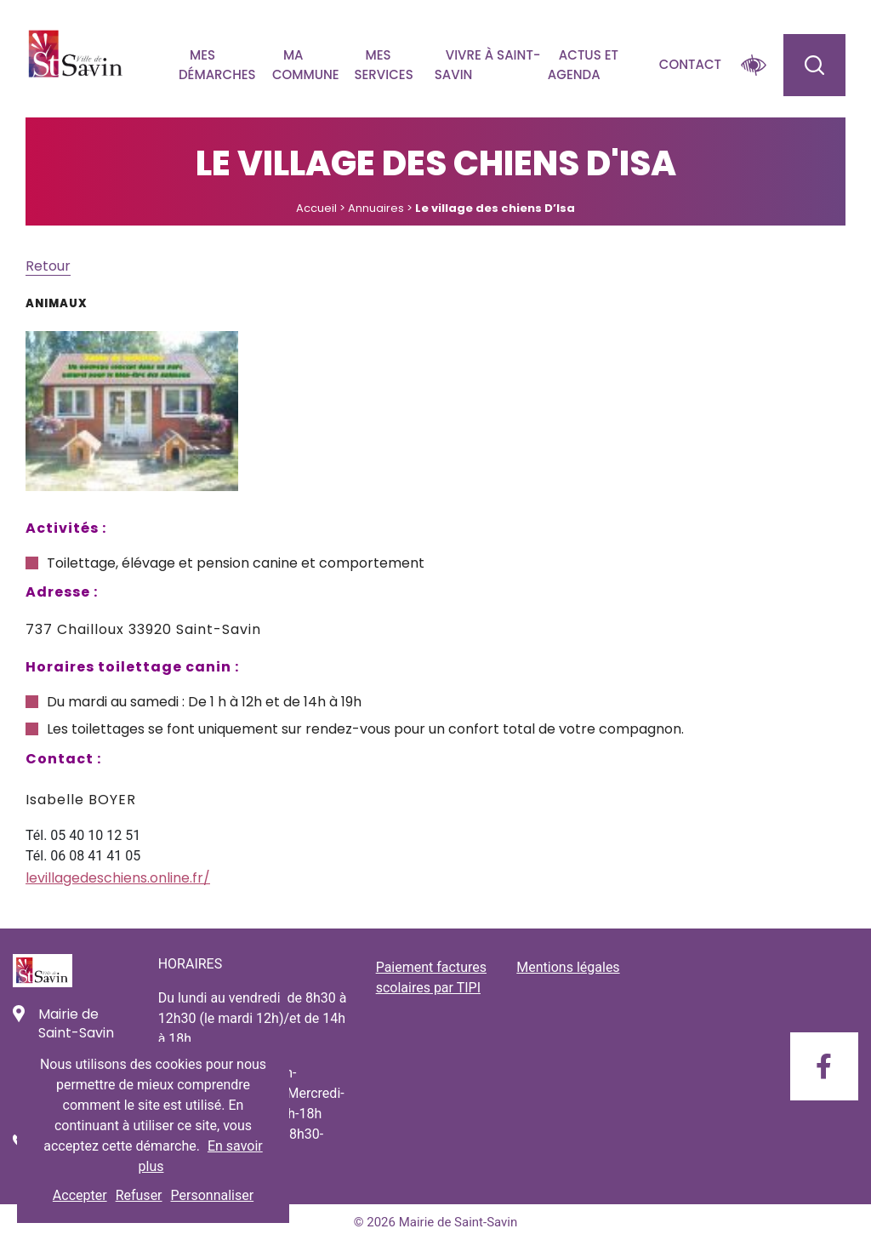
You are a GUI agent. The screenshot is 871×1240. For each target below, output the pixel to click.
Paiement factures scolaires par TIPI (431, 977)
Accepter (80, 1195)
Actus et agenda (583, 64)
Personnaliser (212, 1195)
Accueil (316, 208)
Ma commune (305, 64)
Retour (48, 266)
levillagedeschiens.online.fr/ (118, 878)
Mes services (383, 64)
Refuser (139, 1195)
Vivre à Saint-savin (488, 64)
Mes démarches (217, 64)
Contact (690, 64)
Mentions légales (567, 967)
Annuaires (376, 208)
